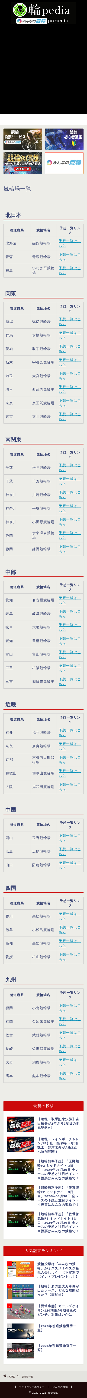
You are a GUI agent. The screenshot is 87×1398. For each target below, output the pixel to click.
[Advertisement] (43, 69)
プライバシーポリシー (32, 1387)
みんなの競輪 (60, 1387)
